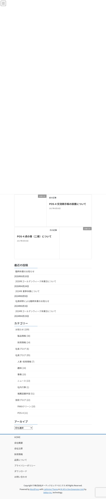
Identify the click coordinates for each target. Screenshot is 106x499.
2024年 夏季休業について (27, 291)
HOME (17, 437)
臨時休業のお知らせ (24, 271)
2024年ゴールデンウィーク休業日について (35, 311)
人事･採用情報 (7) (25, 361)
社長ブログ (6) (22, 348)
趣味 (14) (21, 367)
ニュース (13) (23, 380)
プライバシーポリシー (25, 465)
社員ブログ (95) (22, 355)
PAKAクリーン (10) (26, 406)
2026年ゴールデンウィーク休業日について (35, 281)
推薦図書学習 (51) (25, 393)
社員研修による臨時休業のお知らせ (32, 301)
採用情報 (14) (23, 342)
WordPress (34, 489)
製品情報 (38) (23, 335)
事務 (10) (21, 374)
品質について (20, 459)
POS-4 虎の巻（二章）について (34, 236)
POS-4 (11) (22, 412)
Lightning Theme (51, 489)
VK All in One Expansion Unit (72, 489)
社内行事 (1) (23, 387)
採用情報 (18, 454)
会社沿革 (18, 448)
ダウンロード (20, 471)
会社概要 (18, 442)
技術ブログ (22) (22, 399)
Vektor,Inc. (47, 492)
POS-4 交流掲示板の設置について (67, 204)
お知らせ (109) (22, 329)
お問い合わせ (20, 476)
